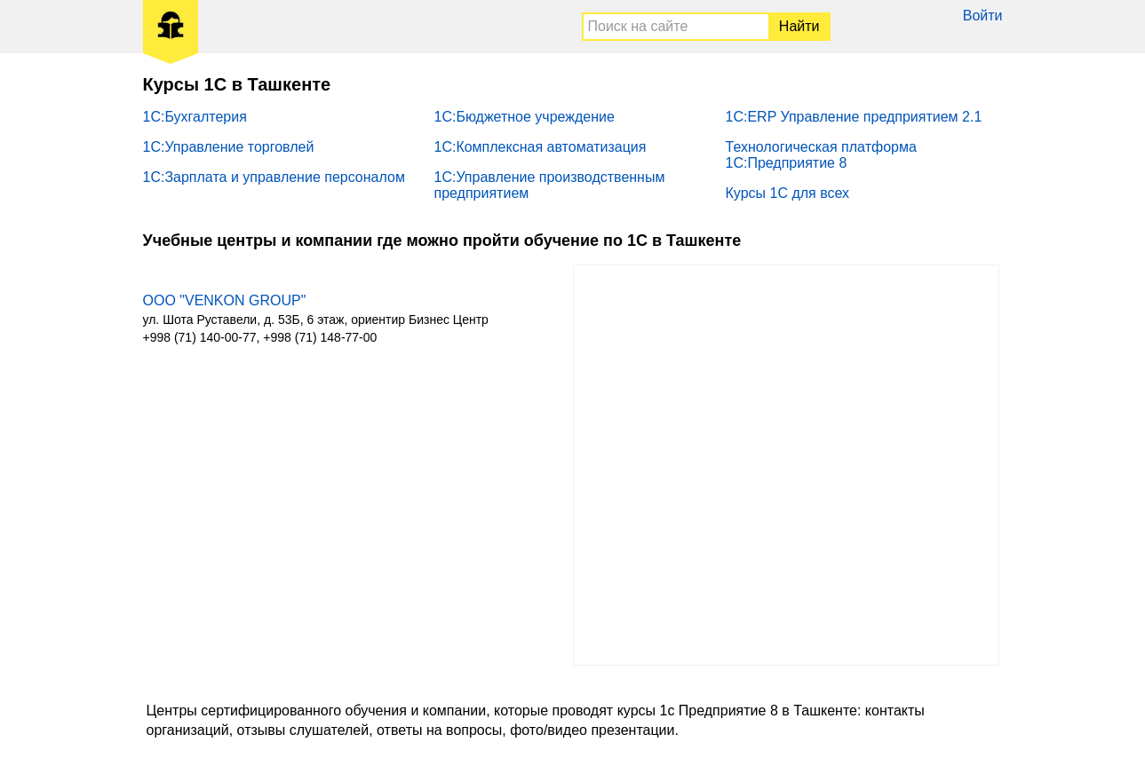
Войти (983, 15)
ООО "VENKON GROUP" (224, 300)
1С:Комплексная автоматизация (540, 146)
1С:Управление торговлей (228, 146)
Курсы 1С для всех (788, 193)
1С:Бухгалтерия (195, 116)
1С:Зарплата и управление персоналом (274, 177)
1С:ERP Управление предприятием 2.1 (854, 116)
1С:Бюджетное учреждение (524, 116)
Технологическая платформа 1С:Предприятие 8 (821, 154)
